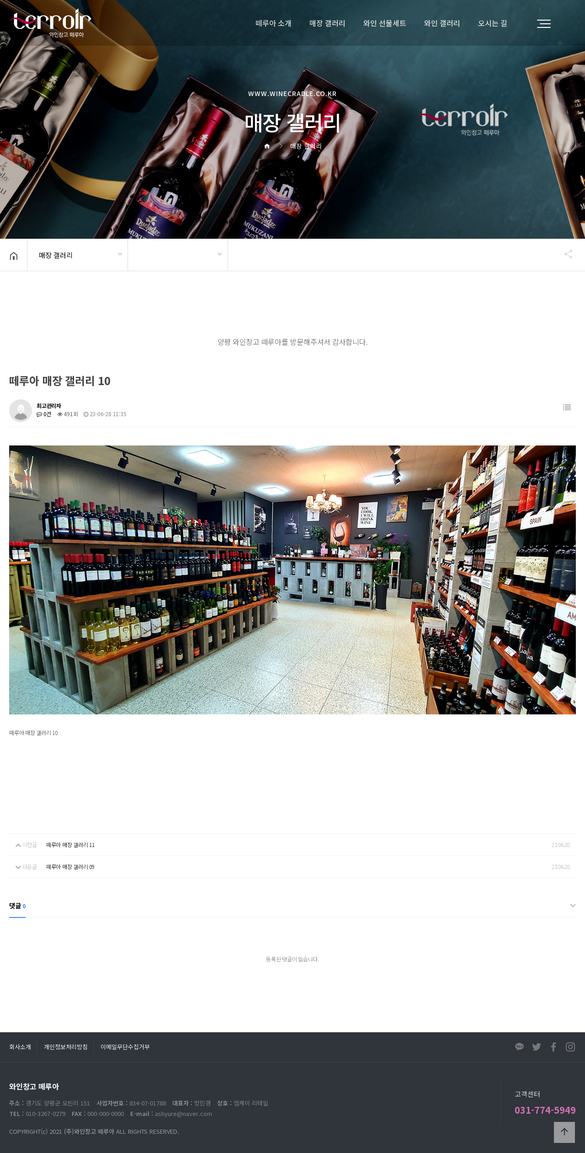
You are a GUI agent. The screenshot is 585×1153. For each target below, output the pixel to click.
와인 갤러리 (442, 22)
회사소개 (20, 1046)
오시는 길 (492, 22)
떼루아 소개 (273, 22)
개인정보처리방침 (66, 1046)
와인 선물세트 (384, 22)
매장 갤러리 (327, 22)
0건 (44, 414)
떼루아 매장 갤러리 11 (70, 844)
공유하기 (564, 254)
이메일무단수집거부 (125, 1046)
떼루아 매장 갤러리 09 (70, 866)
